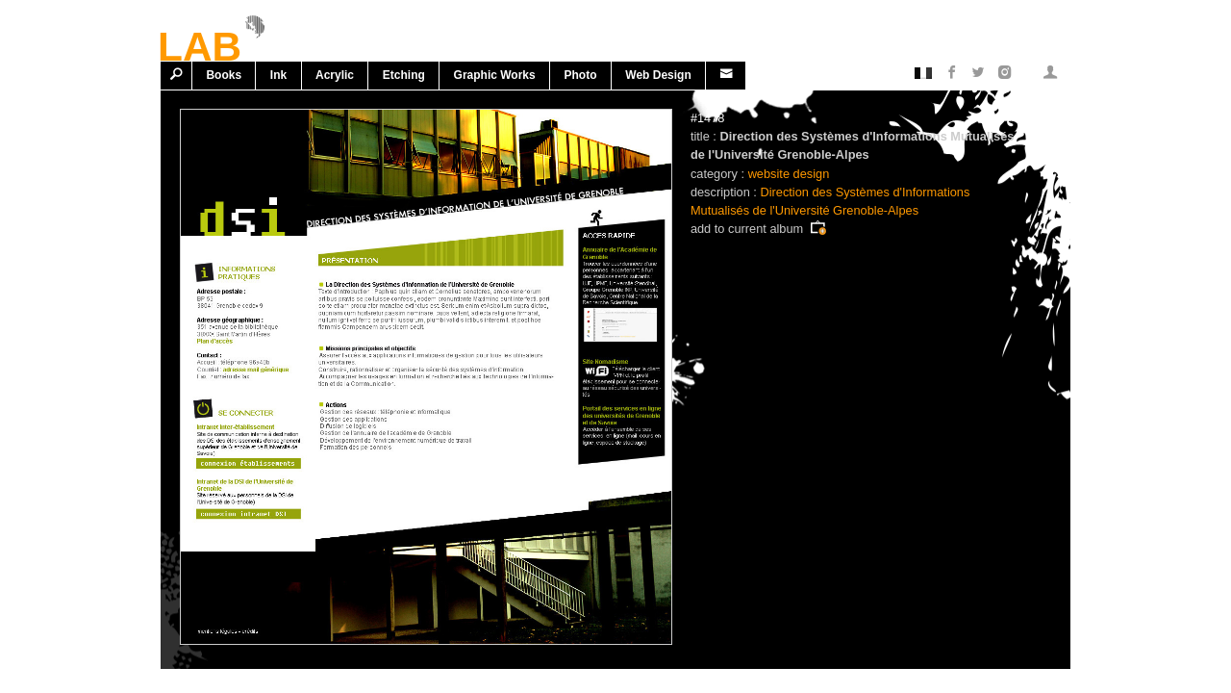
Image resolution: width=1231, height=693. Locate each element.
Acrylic (334, 75)
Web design (658, 75)
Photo (581, 75)
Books (223, 75)
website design (789, 174)
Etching (404, 75)
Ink (278, 75)
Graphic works (495, 75)
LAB (199, 43)
